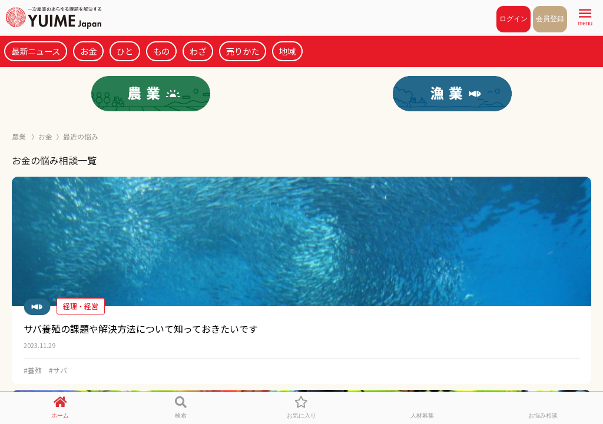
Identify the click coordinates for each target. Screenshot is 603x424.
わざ (198, 51)
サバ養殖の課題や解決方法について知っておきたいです (141, 328)
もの (161, 51)
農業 (20, 136)
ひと (125, 51)
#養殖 (33, 370)
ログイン (513, 19)
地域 (287, 51)
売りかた (242, 51)
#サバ (58, 370)
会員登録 (550, 19)
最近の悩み (80, 136)
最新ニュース (35, 51)
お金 (88, 51)
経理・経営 (80, 306)
